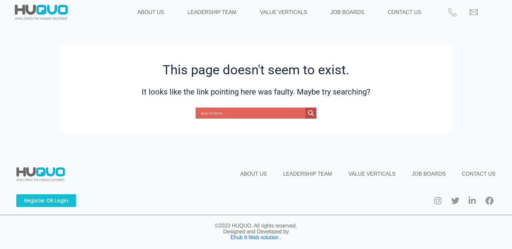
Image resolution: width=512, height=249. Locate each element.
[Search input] (252, 119)
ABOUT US (169, 15)
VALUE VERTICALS (283, 15)
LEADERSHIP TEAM (221, 15)
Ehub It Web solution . (256, 237)
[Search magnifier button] (310, 119)
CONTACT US (386, 15)
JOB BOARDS (338, 15)
